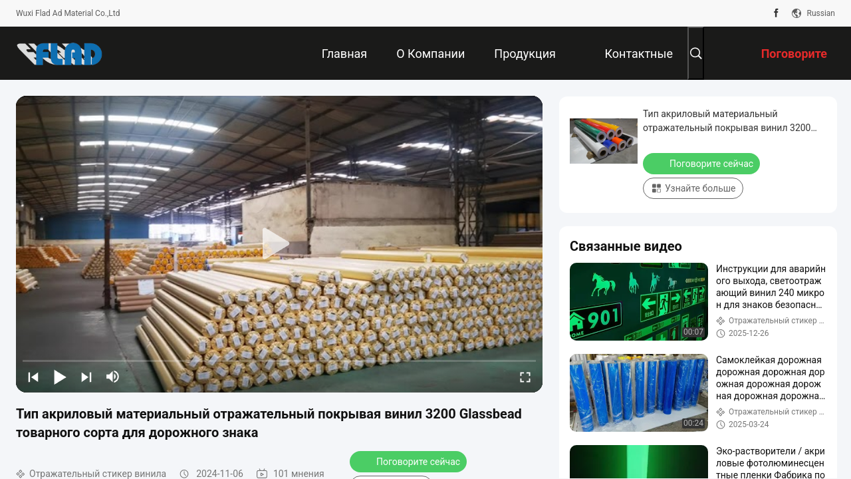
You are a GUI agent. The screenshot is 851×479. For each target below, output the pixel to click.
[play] (279, 244)
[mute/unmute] (113, 377)
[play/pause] (60, 377)
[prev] (33, 377)
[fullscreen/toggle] (525, 377)
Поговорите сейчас (409, 461)
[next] (86, 377)
